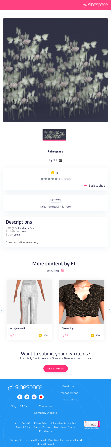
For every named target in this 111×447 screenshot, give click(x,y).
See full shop (53, 270)
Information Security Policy (64, 423)
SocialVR (26, 423)
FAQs (23, 406)
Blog (13, 406)
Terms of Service (42, 427)
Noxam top (67, 328)
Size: (9, 234)
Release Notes (69, 399)
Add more (65, 206)
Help (16, 423)
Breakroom (69, 386)
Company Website (45, 412)
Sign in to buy (55, 200)
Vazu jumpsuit (17, 328)
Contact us (45, 406)
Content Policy (23, 427)
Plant (32, 228)
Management (69, 392)
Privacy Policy (41, 423)
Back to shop (97, 185)
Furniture (22, 228)
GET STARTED (56, 368)
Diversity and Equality (64, 427)
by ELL (53, 160)
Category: (12, 228)
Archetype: (12, 231)
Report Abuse (45, 431)
